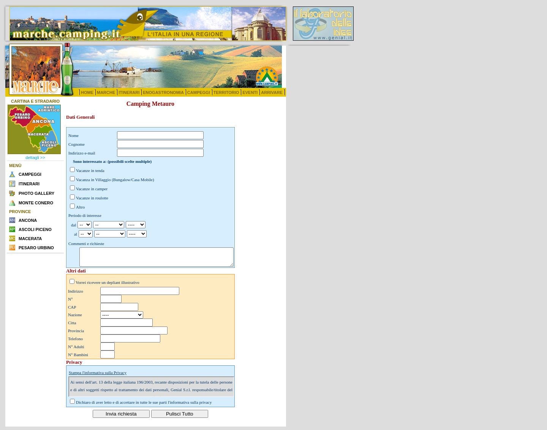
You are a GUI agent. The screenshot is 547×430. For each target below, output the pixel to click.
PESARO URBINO (36, 247)
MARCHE (106, 92)
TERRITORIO (226, 92)
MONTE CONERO (36, 203)
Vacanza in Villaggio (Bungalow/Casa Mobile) (115, 179)
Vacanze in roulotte (92, 198)
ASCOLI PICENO (35, 229)
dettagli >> (35, 157)
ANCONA (28, 220)
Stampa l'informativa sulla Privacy (97, 376)
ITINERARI (129, 92)
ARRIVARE (272, 92)
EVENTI (250, 92)
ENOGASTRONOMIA (163, 92)
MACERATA (30, 238)
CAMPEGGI (198, 92)
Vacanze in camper (92, 188)
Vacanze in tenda (90, 170)
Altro (80, 207)
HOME (87, 92)
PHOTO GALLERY (36, 193)
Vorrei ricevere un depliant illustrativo (107, 285)
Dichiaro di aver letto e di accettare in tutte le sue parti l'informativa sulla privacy (144, 405)
